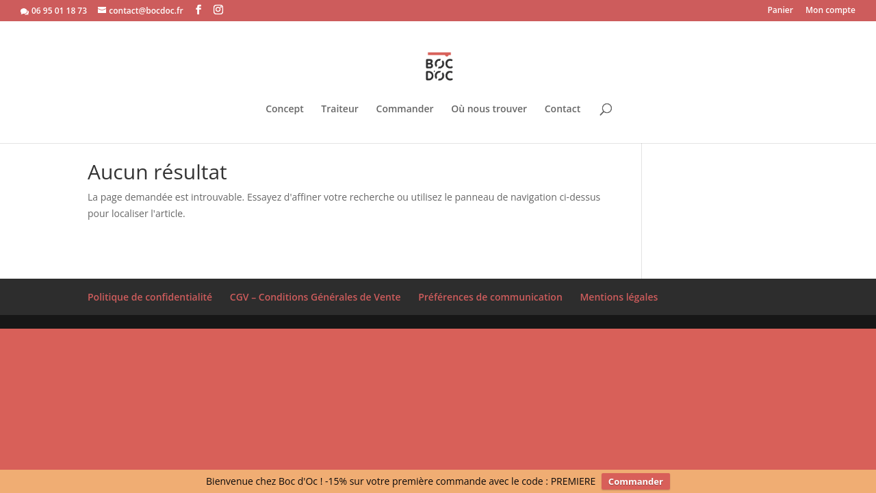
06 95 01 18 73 (59, 10)
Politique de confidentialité (150, 296)
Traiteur (340, 98)
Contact (562, 98)
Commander (405, 98)
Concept (285, 98)
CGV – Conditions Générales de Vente (315, 296)
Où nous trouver (489, 98)
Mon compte (830, 11)
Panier (780, 11)
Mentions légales (619, 296)
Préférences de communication (490, 296)
